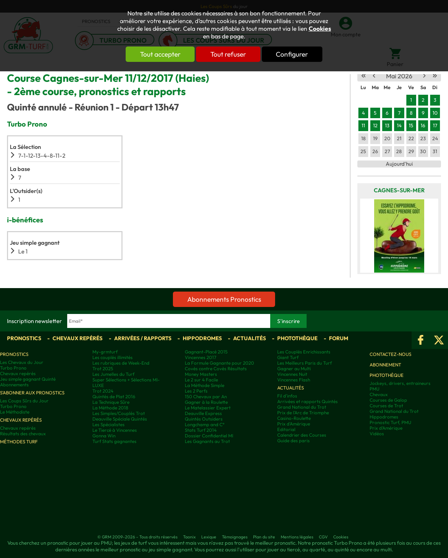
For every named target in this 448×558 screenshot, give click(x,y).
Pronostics (24, 338)
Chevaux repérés (77, 338)
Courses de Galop (388, 400)
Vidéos (377, 433)
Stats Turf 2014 (201, 430)
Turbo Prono (13, 368)
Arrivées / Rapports (143, 338)
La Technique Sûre (111, 402)
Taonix (189, 536)
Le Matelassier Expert (208, 407)
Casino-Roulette (294, 418)
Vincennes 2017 (200, 357)
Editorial (286, 429)
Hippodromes (202, 338)
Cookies (320, 29)
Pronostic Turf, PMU (390, 422)
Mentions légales (297, 536)
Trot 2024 (102, 391)
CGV (323, 536)
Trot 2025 (102, 368)
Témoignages (234, 536)
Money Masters (201, 374)
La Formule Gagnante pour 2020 (219, 363)
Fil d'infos (287, 396)
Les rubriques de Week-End (120, 363)
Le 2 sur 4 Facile (201, 379)
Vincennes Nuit (292, 374)
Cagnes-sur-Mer (399, 190)
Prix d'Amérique (293, 424)
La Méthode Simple (204, 385)
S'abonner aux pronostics (32, 392)
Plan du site (264, 536)
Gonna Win (103, 435)
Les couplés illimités (112, 357)
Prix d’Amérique (386, 428)
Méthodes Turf (19, 441)
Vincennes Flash (293, 379)
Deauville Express (203, 413)
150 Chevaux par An (206, 396)
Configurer (293, 54)
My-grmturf (105, 352)
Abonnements (14, 384)
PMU (374, 389)
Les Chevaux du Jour (21, 362)
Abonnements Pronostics (224, 299)
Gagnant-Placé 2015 (206, 352)
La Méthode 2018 (110, 407)
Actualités (249, 338)
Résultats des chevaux (23, 433)
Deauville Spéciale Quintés (119, 419)
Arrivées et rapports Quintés (307, 401)
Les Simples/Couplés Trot (118, 413)
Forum (338, 338)
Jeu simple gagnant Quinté (28, 379)
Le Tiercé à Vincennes (114, 430)
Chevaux (379, 394)
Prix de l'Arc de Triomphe (303, 412)
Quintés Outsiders (204, 419)
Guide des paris (293, 440)
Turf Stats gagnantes (114, 441)
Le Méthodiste (14, 412)
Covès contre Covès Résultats (216, 368)
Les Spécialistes (108, 424)
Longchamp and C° (204, 424)
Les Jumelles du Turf (113, 374)
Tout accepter (159, 54)
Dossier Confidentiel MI (209, 435)
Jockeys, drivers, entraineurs (400, 383)
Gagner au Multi (294, 368)
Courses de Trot (386, 405)
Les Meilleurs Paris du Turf (304, 363)
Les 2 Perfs (196, 391)
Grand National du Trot (301, 407)
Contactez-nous (390, 354)
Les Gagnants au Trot (207, 441)
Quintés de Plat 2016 (113, 396)
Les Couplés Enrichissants (303, 352)
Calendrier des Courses (301, 435)
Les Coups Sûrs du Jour (24, 400)
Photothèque (297, 338)
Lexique (208, 536)
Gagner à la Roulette (206, 402)
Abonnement (385, 364)
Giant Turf (288, 357)
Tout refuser (228, 54)
